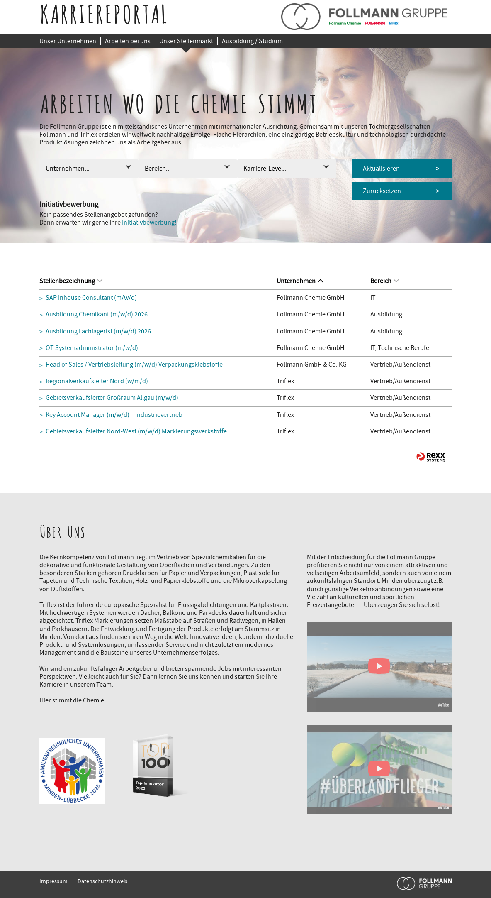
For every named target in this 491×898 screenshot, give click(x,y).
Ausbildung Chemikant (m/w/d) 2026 (97, 314)
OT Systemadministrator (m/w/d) (92, 348)
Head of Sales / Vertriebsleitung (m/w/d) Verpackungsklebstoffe (134, 365)
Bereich (384, 281)
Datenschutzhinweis (102, 881)
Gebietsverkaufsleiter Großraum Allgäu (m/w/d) (112, 398)
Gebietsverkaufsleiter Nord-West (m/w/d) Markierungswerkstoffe (136, 432)
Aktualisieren (381, 168)
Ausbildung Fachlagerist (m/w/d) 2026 (98, 331)
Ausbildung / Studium (252, 41)
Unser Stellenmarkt (186, 41)
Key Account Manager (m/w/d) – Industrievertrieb (114, 415)
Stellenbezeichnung (70, 281)
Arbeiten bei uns (128, 41)
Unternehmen (300, 281)
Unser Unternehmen (67, 41)
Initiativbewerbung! (149, 222)
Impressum (53, 881)
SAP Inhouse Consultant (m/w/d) (91, 298)
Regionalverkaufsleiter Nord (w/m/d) (97, 381)
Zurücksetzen (382, 191)
